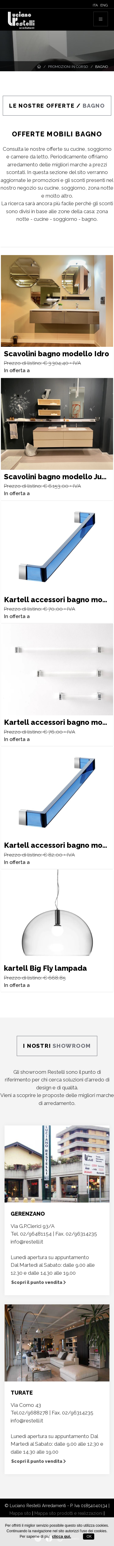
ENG (104, 5)
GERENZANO (28, 1213)
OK (88, 1536)
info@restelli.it (27, 1242)
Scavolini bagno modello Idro (56, 353)
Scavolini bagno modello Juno (57, 476)
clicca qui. (61, 1536)
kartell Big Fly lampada (45, 968)
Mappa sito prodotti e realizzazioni (68, 1513)
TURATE (22, 1392)
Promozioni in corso (68, 67)
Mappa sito (20, 1513)
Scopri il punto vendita (38, 1282)
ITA (95, 5)
